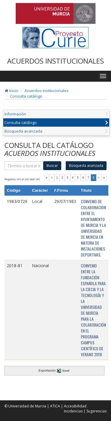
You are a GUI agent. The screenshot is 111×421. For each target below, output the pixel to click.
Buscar (52, 165)
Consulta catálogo (26, 96)
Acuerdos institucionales (47, 90)
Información (15, 114)
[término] (23, 165)
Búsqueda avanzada (23, 131)
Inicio (11, 90)
